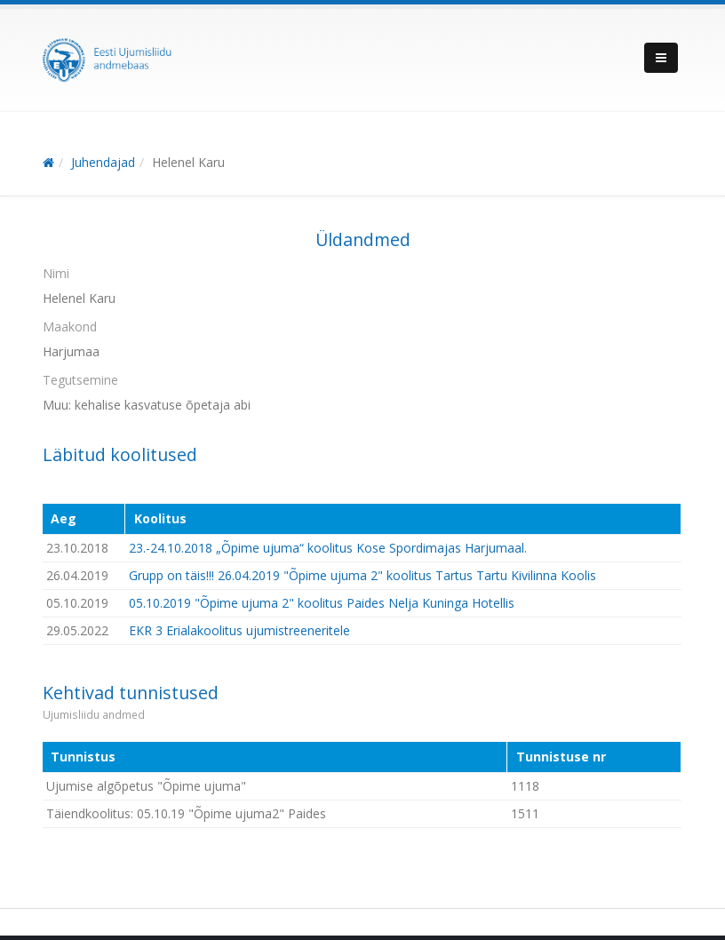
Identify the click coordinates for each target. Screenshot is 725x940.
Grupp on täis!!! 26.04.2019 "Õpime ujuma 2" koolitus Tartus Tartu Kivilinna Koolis (362, 575)
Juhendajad (103, 162)
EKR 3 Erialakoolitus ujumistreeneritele (239, 630)
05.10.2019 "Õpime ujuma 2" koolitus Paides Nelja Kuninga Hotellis (321, 602)
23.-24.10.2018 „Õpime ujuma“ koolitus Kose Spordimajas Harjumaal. (328, 547)
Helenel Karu (188, 162)
